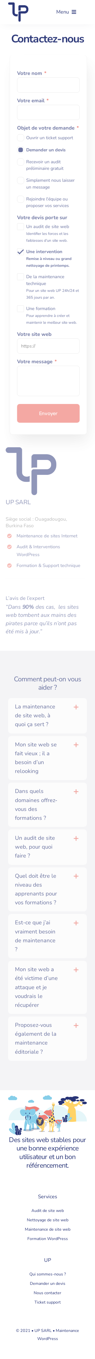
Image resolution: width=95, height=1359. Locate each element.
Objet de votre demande (49, 128)
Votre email (34, 100)
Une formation (52, 315)
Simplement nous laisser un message (51, 183)
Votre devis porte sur (43, 217)
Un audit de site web (48, 233)
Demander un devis (47, 150)
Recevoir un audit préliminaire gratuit (46, 165)
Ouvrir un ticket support (50, 138)
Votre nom (33, 73)
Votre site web (35, 334)
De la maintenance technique (53, 287)
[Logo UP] (18, 4)
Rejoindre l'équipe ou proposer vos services (48, 202)
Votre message (38, 361)
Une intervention (50, 258)
